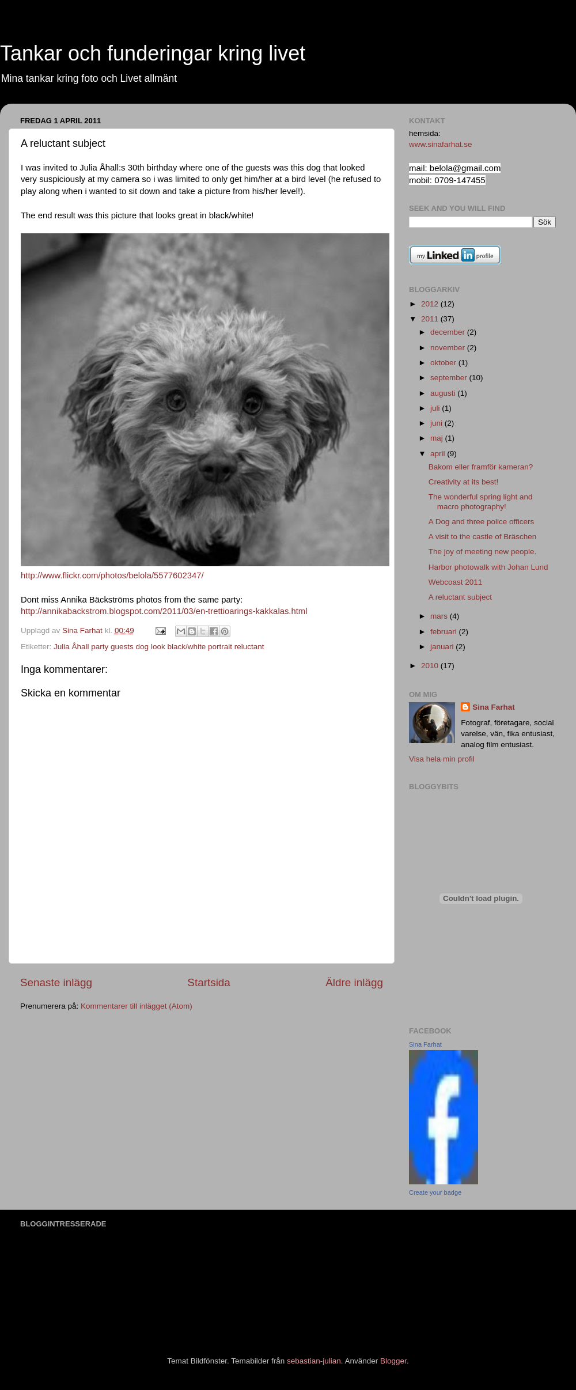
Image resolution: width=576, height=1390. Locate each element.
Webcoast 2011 (456, 582)
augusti (443, 393)
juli (436, 408)
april (438, 453)
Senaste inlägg (56, 982)
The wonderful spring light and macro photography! (481, 501)
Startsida (208, 982)
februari (444, 631)
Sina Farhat (493, 707)
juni (437, 423)
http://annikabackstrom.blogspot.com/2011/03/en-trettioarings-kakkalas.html (164, 611)
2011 (431, 319)
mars (440, 616)
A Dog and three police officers (482, 521)
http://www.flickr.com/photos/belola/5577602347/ (112, 575)
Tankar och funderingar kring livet (152, 53)
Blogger (393, 1361)
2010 (431, 665)
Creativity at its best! (464, 482)
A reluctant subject (460, 597)
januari (443, 646)
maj (437, 438)
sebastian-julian (314, 1361)
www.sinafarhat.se (440, 144)
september (449, 377)
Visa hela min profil (442, 759)
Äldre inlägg (354, 982)
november (448, 347)
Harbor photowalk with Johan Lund (488, 567)
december (448, 332)
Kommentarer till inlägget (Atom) (136, 1006)
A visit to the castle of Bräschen (483, 536)
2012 (431, 304)
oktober (444, 362)
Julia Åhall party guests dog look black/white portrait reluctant (159, 646)
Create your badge (435, 1192)
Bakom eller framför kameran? (481, 467)
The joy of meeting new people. (483, 551)
